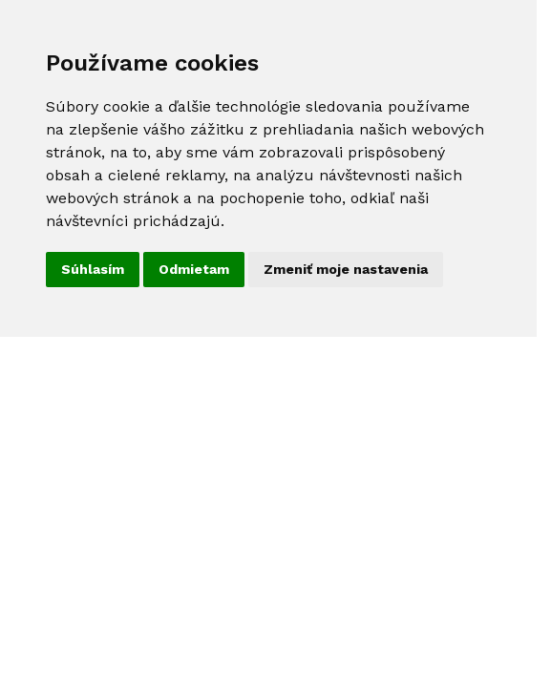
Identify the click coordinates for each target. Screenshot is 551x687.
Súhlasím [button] (92, 269)
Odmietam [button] (194, 269)
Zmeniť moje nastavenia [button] (346, 269)
